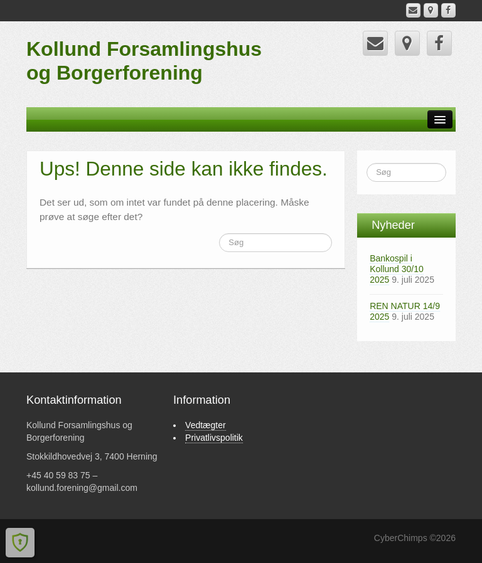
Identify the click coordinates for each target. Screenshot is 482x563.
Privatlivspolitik (214, 438)
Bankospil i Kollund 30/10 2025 (397, 269)
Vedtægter (205, 425)
